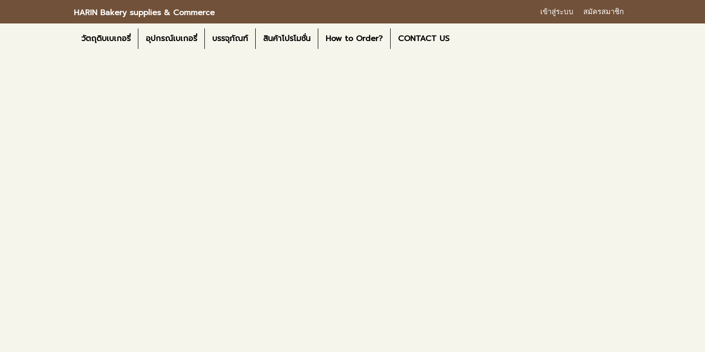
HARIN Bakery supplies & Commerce (144, 13)
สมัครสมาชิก (603, 11)
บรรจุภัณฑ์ (230, 38)
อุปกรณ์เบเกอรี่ (171, 38)
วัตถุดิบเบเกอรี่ (106, 38)
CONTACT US (423, 38)
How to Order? (354, 38)
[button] (465, 39)
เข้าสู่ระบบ (556, 11)
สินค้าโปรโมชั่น (286, 38)
